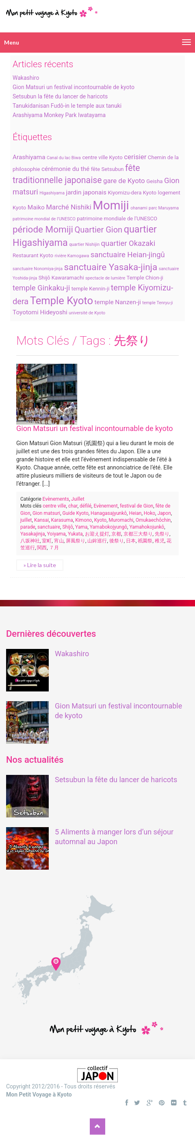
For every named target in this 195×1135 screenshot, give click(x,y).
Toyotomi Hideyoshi (40, 312)
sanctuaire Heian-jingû (128, 254)
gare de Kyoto (124, 181)
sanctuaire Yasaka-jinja (110, 267)
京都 (116, 534)
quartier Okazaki (128, 243)
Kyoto (149, 193)
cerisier (135, 157)
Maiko (36, 207)
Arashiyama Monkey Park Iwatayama (59, 115)
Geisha (154, 181)
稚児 (160, 541)
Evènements (56, 499)
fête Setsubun (107, 169)
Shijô (67, 527)
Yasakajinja (32, 534)
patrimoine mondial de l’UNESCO (44, 219)
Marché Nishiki (68, 207)
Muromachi (121, 520)
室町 (47, 541)
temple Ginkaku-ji (41, 288)
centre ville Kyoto (102, 157)
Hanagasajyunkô (109, 513)
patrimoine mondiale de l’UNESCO (117, 218)
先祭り (162, 534)
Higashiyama (52, 193)
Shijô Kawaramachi (61, 278)
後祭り (116, 541)
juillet (26, 520)
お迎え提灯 (97, 534)
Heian (135, 513)
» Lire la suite (40, 564)
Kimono (83, 520)
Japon (164, 513)
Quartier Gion (99, 230)
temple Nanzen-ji (118, 302)
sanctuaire (48, 527)
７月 (54, 547)
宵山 (59, 541)
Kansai (41, 520)
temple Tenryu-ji (157, 302)
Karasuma (62, 520)
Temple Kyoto (61, 300)
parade (27, 527)
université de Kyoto (87, 313)
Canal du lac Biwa (64, 157)
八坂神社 (30, 541)
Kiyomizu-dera (124, 193)
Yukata (75, 534)
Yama (81, 527)
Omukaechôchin (153, 520)
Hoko (149, 513)
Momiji (111, 205)
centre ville (54, 506)
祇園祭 (145, 541)
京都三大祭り (138, 534)
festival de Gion (136, 506)
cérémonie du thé (65, 169)
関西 (42, 547)
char (73, 506)
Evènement (105, 506)
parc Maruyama (164, 208)
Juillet (77, 499)
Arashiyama (29, 157)
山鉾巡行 (97, 541)
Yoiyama (56, 534)
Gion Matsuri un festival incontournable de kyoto (73, 87)
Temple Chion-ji (145, 278)
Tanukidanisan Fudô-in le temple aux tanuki (67, 105)
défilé (85, 506)
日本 (131, 541)
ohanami (138, 208)
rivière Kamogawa (71, 255)
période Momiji (43, 229)
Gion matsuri (46, 513)
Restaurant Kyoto (33, 255)
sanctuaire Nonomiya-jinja (38, 268)
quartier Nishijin (84, 244)
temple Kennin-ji (91, 289)
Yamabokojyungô (108, 527)
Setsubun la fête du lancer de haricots (60, 96)
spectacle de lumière (105, 278)
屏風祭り (75, 541)
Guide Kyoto (76, 513)
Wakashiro (26, 78)
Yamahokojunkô (146, 527)
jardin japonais (86, 192)
